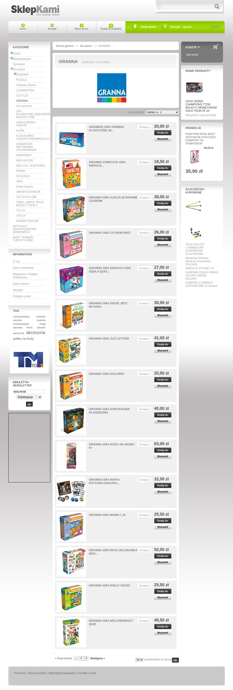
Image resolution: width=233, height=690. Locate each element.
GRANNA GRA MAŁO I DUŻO (109, 585)
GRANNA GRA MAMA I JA (107, 515)
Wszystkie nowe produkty (201, 115)
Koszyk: (175, 26)
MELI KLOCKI (24, 160)
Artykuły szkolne (26, 85)
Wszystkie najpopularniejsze (200, 291)
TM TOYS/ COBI (26, 197)
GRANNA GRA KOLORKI (106, 373)
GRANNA (22, 100)
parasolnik (18, 333)
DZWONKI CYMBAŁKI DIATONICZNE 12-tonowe (202, 284)
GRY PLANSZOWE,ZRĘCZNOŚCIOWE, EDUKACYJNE (31, 114)
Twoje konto (148, 26)
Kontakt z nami (87, 673)
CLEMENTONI (25, 90)
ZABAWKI (22, 74)
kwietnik (41, 316)
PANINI (20, 170)
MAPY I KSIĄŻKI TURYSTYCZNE (23, 239)
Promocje (193, 128)
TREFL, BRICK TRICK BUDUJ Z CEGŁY (30, 204)
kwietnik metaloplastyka (29, 322)
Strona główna (64, 46)
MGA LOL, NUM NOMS (30, 165)
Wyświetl (162, 138)
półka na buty (23, 338)
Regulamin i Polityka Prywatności (25, 276)
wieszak (17, 320)
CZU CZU (22, 95)
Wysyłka (18, 290)
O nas (16, 261)
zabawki (40, 327)
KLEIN (20, 130)
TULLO (20, 210)
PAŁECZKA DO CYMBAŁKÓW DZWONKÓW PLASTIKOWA (195, 249)
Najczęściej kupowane (195, 191)
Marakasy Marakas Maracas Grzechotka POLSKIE (198, 261)
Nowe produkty (198, 71)
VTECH (21, 215)
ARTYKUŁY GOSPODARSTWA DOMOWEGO (25, 229)
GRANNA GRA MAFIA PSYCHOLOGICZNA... (104, 481)
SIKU (19, 181)
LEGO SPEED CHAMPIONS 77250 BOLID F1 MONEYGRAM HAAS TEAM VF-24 (201, 106)
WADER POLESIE (27, 221)
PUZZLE (21, 79)
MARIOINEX (24, 155)
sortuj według (135, 112)
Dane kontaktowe (23, 267)
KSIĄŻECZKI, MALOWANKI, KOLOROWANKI (26, 147)
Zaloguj (215, 26)
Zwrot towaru (21, 283)
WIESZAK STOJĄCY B (200, 268)
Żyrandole (19, 64)
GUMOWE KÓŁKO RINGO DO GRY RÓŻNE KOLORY (202, 275)
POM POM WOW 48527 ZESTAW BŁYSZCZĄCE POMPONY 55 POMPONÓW (201, 138)
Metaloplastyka (22, 59)
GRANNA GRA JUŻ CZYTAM (109, 338)
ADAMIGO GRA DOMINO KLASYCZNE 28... (106, 128)
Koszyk (191, 47)
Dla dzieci (19, 69)
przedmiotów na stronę (158, 659)
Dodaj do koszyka (162, 133)
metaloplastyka (21, 316)
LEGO (16, 53)
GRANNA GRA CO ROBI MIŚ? (110, 232)
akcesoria (35, 332)
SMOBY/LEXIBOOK (28, 191)
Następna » (97, 658)
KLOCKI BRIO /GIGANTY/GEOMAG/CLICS (31, 137)
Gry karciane (24, 106)
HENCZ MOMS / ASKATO (26, 124)
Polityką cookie (22, 296)
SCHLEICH (23, 176)
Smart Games (24, 186)
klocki (29, 327)
